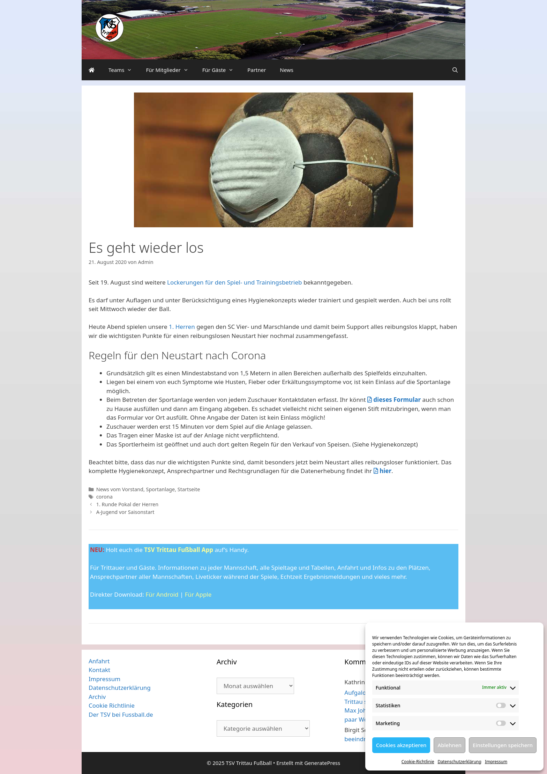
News (286, 69)
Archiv (97, 697)
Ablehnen (449, 745)
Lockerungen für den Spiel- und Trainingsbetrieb (234, 282)
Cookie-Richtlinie (418, 762)
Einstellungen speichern (503, 745)
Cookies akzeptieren (401, 745)
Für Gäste (221, 69)
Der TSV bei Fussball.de (121, 714)
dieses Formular (394, 400)
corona (104, 496)
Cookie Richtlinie (112, 705)
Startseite (189, 489)
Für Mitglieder (170, 69)
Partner (256, 69)
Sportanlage (160, 489)
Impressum (496, 762)
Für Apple (198, 594)
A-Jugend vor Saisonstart (125, 512)
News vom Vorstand (119, 489)
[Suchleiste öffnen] (455, 69)
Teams (123, 69)
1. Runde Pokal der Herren (127, 504)
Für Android (161, 594)
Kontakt (99, 670)
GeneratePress (322, 762)
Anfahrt (99, 661)
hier (382, 471)
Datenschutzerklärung (459, 762)
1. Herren (182, 327)
